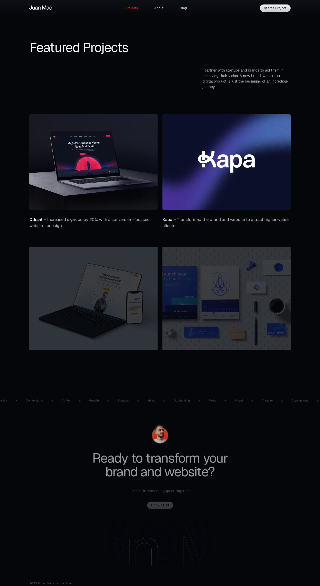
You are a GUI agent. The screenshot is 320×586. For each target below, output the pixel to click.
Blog (183, 8)
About (158, 8)
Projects (131, 8)
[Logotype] (40, 8)
